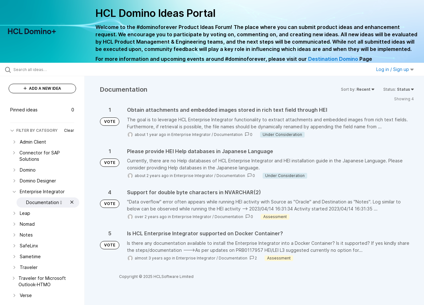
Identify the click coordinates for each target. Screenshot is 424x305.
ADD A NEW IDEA (42, 88)
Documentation (228, 134)
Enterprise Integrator (191, 134)
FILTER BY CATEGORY (34, 130)
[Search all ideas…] (50, 69)
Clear (69, 130)
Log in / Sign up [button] (395, 69)
